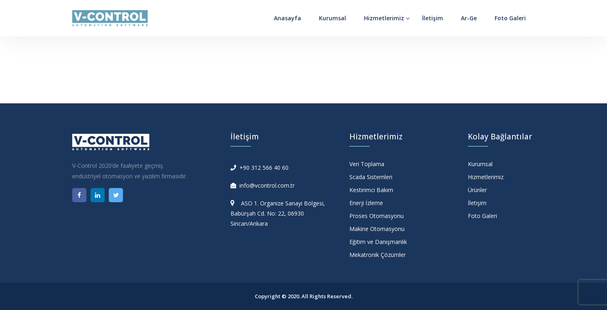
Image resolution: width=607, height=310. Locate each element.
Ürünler (477, 190)
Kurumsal (332, 18)
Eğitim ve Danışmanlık (378, 242)
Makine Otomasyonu (377, 229)
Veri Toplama (366, 164)
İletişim (432, 18)
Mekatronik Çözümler (377, 255)
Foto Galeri (510, 18)
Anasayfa (287, 18)
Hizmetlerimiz (384, 18)
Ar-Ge (469, 18)
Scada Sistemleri (370, 177)
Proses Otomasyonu (376, 216)
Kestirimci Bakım (371, 190)
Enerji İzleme (366, 203)
